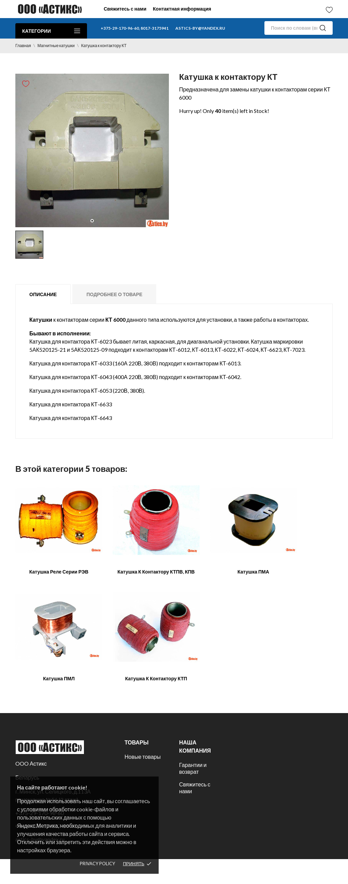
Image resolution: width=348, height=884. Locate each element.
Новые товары (143, 756)
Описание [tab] (43, 294)
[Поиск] (298, 28)
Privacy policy (97, 863)
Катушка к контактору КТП (156, 678)
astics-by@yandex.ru (200, 28)
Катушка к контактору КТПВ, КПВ (155, 572)
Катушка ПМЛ (59, 678)
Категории (51, 31)
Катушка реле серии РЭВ (58, 572)
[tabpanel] (92, 150)
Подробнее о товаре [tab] (114, 294)
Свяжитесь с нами (125, 9)
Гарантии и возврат (192, 768)
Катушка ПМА (253, 572)
